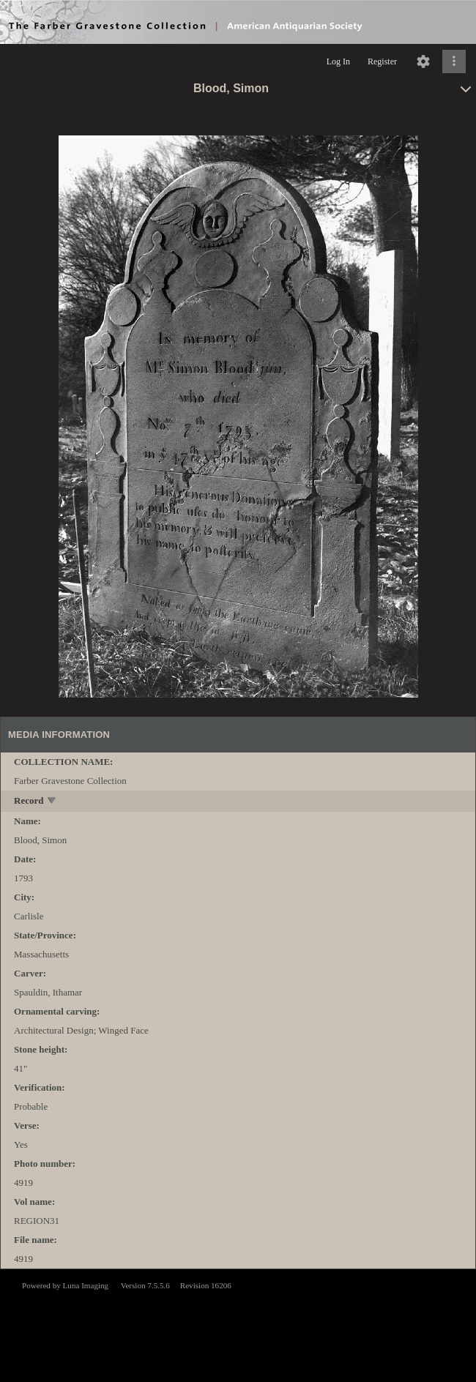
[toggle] (52, 801)
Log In (338, 61)
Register (382, 61)
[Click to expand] (454, 61)
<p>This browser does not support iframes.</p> (238, 1324)
